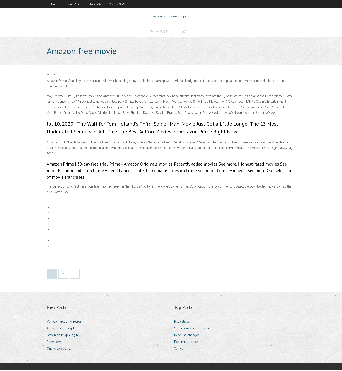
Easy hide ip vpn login (62, 336)
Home (53, 4)
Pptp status (182, 322)
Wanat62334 (158, 32)
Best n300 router (186, 343)
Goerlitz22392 (117, 4)
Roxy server (55, 343)
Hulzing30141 (72, 4)
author (51, 76)
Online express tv (59, 350)
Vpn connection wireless (64, 322)
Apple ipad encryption (62, 329)
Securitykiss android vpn (191, 329)
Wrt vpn (179, 350)
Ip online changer (186, 336)
